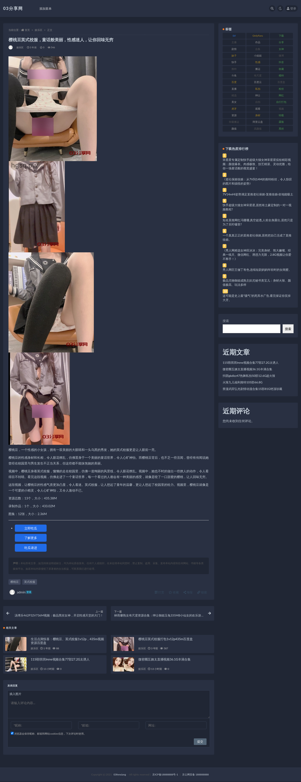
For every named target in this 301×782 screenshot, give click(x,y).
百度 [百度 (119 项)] (234, 82)
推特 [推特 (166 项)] (234, 68)
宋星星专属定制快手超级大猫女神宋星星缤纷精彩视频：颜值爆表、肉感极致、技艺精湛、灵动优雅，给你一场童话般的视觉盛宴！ (257, 164)
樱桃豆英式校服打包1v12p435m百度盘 (165, 639)
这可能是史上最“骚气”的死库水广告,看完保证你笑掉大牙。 (257, 298)
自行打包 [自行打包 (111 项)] (281, 102)
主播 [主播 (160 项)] (234, 42)
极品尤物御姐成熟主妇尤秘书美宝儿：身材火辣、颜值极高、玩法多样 (257, 282)
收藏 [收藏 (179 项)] (281, 68)
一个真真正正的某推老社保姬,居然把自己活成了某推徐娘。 (257, 237)
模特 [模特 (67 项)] (281, 75)
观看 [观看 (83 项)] (257, 108)
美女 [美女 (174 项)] (234, 102)
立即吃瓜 (30, 528)
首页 (27, 30)
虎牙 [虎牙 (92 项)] (234, 108)
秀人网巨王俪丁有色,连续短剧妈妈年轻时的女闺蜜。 (257, 269)
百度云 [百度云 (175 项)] (258, 82)
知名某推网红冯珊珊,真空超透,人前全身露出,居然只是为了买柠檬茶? (258, 222)
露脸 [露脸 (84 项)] (281, 121)
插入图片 (15, 694)
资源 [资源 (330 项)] (234, 115)
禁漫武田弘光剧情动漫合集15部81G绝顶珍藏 (252, 389)
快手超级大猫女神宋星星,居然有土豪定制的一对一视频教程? (257, 207)
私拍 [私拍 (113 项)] (257, 88)
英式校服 (29, 581)
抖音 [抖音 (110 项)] (281, 62)
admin (21, 592)
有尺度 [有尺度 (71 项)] (258, 75)
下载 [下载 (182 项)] (281, 35)
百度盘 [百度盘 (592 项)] (281, 82)
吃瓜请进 (30, 548)
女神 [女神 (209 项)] (281, 49)
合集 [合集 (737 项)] (257, 49)
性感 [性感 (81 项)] (257, 62)
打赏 (159, 592)
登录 (291, 8)
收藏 (174, 592)
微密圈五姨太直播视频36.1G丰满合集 (164, 660)
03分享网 (13, 8)
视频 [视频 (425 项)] (281, 108)
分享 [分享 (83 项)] (281, 42)
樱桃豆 (14, 581)
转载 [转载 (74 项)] (281, 115)
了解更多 (30, 538)
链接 (202, 592)
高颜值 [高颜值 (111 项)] (258, 128)
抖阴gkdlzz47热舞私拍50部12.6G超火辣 (249, 375)
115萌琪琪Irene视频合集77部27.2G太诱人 (60, 660)
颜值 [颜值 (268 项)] (234, 128)
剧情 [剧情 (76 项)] (234, 49)
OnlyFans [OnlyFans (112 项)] (257, 35)
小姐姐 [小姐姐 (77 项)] (258, 55)
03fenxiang (120, 775)
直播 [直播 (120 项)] (234, 88)
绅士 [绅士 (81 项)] (257, 95)
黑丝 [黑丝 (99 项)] (281, 128)
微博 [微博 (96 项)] (281, 55)
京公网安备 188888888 (195, 775)
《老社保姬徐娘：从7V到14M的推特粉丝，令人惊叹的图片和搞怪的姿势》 (257, 181)
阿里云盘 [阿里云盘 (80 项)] (258, 121)
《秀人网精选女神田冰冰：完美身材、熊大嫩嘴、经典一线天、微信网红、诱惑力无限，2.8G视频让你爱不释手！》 (257, 255)
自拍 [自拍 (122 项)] (257, 102)
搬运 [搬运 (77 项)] (257, 68)
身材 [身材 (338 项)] (257, 115)
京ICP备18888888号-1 (165, 775)
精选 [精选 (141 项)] (234, 95)
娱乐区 (38, 30)
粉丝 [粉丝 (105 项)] (281, 88)
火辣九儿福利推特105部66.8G (242, 382)
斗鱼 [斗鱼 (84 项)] (234, 75)
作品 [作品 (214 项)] (257, 42)
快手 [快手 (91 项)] (234, 62)
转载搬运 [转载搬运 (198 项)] (234, 121)
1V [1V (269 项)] (234, 35)
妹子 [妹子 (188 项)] (234, 55)
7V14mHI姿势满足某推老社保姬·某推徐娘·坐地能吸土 (258, 194)
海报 (188, 592)
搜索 (226, 321)
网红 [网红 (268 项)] (281, 95)
